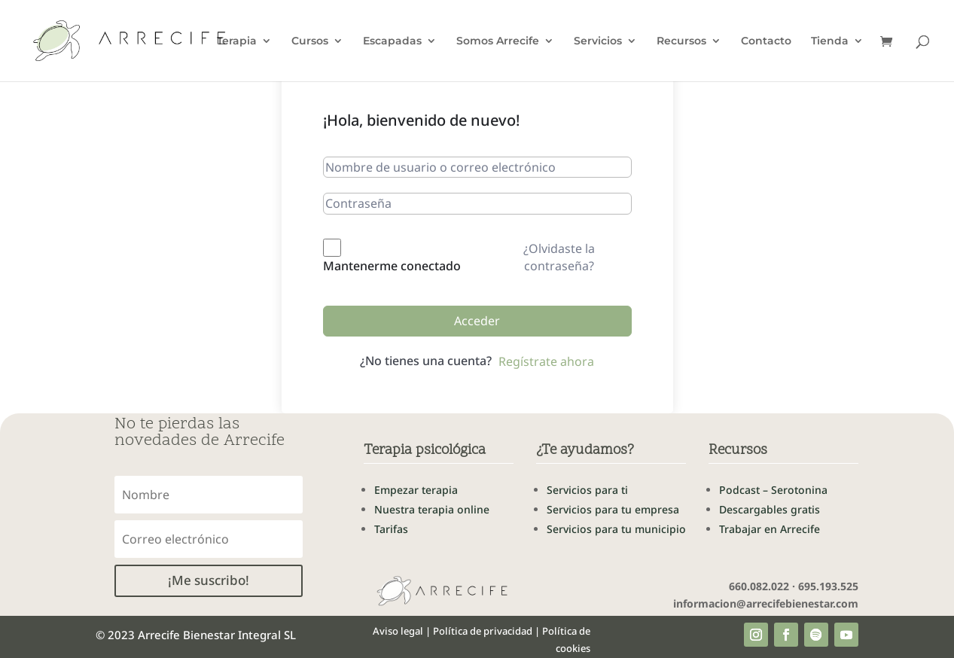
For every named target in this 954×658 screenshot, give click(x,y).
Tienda (830, 41)
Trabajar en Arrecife (769, 529)
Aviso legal (398, 631)
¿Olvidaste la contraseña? (559, 256)
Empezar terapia (416, 490)
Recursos (681, 41)
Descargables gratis (769, 509)
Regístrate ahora (546, 361)
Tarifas (391, 529)
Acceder (477, 320)
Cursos (309, 41)
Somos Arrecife (497, 41)
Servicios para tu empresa (613, 509)
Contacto (766, 41)
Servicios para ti (587, 490)
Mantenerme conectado (392, 265)
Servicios (598, 41)
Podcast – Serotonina (773, 490)
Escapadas (392, 41)
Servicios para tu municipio (616, 529)
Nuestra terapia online (431, 509)
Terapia (237, 41)
